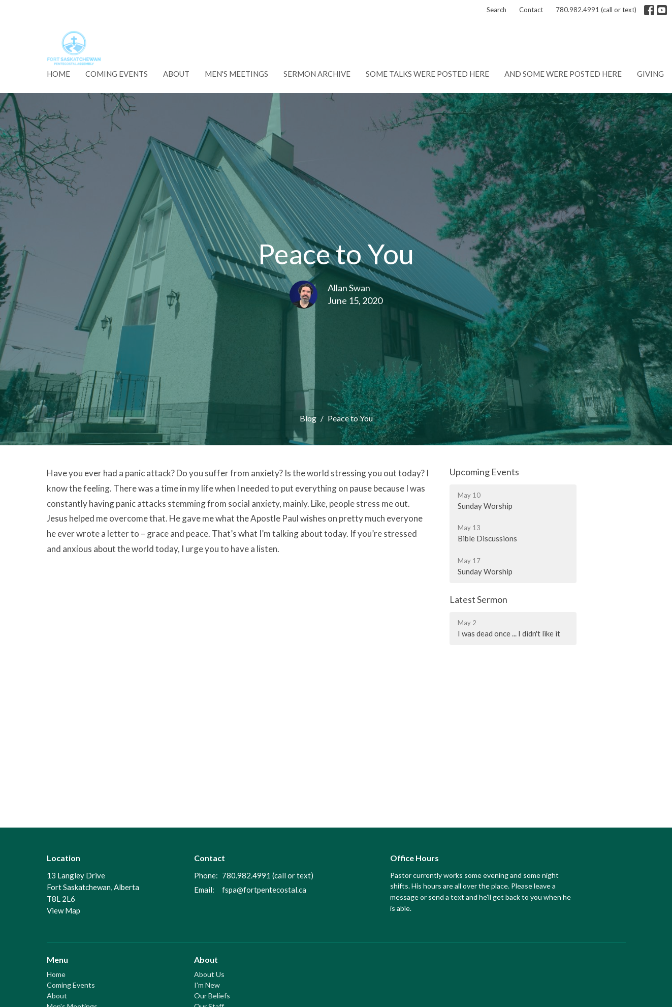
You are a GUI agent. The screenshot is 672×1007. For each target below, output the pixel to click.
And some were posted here (563, 73)
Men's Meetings (236, 73)
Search (496, 10)
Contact (531, 10)
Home (58, 73)
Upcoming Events (484, 471)
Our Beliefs (212, 995)
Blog (308, 418)
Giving (650, 73)
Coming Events (116, 73)
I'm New (207, 985)
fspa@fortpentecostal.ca (264, 889)
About (176, 73)
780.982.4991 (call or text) (596, 10)
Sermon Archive (316, 73)
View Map (63, 910)
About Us (209, 974)
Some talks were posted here (427, 73)
